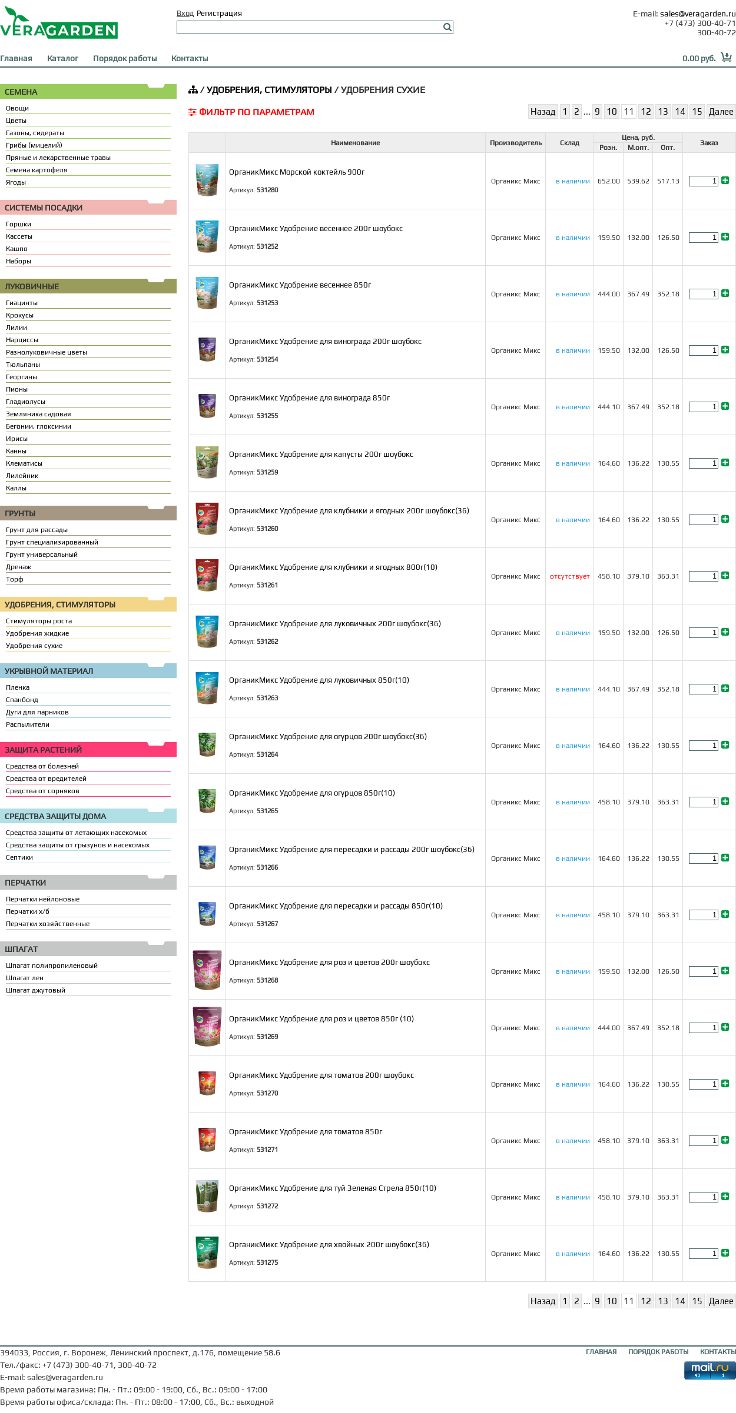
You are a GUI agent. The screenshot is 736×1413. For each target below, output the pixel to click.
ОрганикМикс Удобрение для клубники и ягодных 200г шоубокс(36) (349, 510)
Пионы (17, 389)
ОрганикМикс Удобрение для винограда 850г (309, 397)
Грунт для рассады (37, 530)
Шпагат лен (25, 978)
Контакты (189, 58)
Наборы (18, 261)
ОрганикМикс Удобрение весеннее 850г (300, 284)
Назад (543, 111)
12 (646, 111)
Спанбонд (22, 700)
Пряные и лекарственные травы (58, 157)
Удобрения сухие (34, 646)
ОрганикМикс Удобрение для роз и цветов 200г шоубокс (329, 962)
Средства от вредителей (46, 778)
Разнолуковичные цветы (46, 352)
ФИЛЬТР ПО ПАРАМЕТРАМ (251, 112)
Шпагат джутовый (35, 990)
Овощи (17, 108)
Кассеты (19, 236)
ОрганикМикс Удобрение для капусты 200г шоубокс (321, 454)
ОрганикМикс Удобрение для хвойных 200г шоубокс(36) (329, 1244)
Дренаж (18, 567)
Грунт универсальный (42, 554)
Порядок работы (125, 58)
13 (663, 111)
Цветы (16, 120)
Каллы (16, 488)
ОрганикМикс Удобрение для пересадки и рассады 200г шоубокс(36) (352, 849)
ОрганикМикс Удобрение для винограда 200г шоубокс (325, 341)
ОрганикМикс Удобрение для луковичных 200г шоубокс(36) (335, 623)
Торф (15, 579)
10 (611, 111)
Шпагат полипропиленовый (52, 965)
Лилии (16, 327)
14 (680, 111)
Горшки (18, 224)
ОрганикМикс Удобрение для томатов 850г (305, 1131)
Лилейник (22, 476)
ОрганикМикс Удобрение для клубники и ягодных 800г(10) (333, 567)
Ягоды (16, 182)
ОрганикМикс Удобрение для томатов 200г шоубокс (321, 1075)
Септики (19, 857)
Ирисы (17, 439)
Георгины (21, 377)
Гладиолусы (25, 401)
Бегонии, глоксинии (38, 426)
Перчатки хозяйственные (47, 924)
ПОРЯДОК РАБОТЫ (658, 1352)
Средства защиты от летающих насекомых (76, 833)
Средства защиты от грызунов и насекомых (78, 845)
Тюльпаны (23, 364)
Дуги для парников (37, 712)
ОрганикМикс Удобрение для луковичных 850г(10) (319, 680)
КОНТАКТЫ (718, 1352)
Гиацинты (22, 303)
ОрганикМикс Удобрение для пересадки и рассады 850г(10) (336, 905)
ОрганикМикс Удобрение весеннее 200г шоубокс (316, 228)
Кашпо (17, 249)
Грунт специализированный (52, 542)
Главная (16, 58)
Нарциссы (22, 340)
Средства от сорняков (42, 791)
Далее (721, 111)
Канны (16, 451)
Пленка (17, 687)
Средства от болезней (42, 766)
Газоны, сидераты (35, 133)
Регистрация (219, 13)
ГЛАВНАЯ (601, 1352)
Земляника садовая (38, 414)
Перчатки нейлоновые (42, 899)
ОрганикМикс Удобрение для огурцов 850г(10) (312, 793)
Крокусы (20, 315)
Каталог (62, 58)
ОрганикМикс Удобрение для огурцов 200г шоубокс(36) (328, 736)
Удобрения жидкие (37, 633)
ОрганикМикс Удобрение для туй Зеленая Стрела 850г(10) (332, 1188)
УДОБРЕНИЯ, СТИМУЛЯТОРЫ (269, 89)
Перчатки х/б (27, 911)
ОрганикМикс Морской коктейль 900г (296, 172)
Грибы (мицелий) (34, 145)
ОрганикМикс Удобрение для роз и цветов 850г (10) (321, 1018)
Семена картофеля (37, 170)
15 (697, 111)
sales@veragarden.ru (698, 13)
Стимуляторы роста (39, 621)
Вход (185, 13)
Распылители (27, 724)
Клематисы (24, 463)
